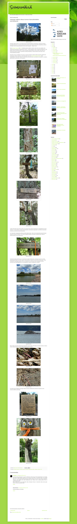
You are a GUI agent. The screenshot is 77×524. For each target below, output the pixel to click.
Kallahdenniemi (54, 148)
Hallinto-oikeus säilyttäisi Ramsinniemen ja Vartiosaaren (61, 119)
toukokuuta (54, 57)
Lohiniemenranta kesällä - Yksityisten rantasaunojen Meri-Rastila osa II (62, 113)
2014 (53, 70)
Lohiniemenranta (54, 154)
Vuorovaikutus (54, 175)
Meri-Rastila (54, 157)
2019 (53, 46)
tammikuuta (55, 62)
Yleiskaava (53, 176)
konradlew (41, 518)
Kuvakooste (54, 152)
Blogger (50, 518)
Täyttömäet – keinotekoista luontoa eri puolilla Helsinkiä (61, 107)
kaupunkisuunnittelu (31, 469)
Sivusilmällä (21, 7)
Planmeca (53, 160)
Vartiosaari (53, 174)
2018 (53, 64)
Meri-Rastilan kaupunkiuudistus (57, 158)
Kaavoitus (26, 469)
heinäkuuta (54, 50)
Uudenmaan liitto (54, 169)
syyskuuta (54, 47)
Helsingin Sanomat (22, 469)
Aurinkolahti (54, 140)
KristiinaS (14, 475)
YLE (41, 469)
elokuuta (54, 49)
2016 (53, 67)
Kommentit (53, 25)
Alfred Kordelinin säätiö (55, 138)
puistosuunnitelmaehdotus (36, 55)
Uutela (53, 170)
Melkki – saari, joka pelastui (61, 89)
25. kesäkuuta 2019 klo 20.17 (21, 475)
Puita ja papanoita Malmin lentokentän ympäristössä (61, 95)
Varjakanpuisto (54, 171)
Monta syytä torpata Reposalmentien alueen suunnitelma (60, 125)
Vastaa (14, 484)
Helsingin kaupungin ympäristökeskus (58, 142)
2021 (53, 43)
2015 (53, 68)
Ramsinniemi (54, 163)
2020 (53, 45)
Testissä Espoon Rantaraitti (61, 130)
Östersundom (54, 179)
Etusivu (28, 510)
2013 (53, 71)
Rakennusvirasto (54, 162)
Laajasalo (36, 469)
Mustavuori (53, 159)
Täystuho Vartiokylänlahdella (61, 83)
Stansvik (39, 469)
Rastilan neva (54, 165)
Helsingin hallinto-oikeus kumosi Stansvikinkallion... (58, 53)
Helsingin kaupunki (16, 469)
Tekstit (52, 23)
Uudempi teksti (12, 510)
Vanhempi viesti (44, 510)
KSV (52, 146)
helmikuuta (54, 61)
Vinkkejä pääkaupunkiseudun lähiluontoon (59, 55)
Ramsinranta (54, 164)
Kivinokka (53, 149)
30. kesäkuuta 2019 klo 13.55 (23, 487)
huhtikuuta (54, 58)
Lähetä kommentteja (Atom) (16, 512)
